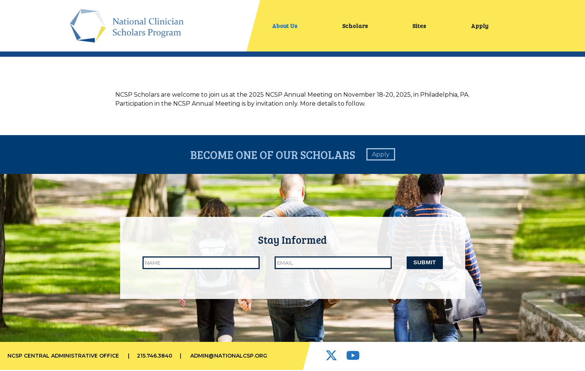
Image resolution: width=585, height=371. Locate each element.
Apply (479, 26)
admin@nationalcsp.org (228, 356)
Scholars (355, 26)
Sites (419, 26)
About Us (284, 26)
